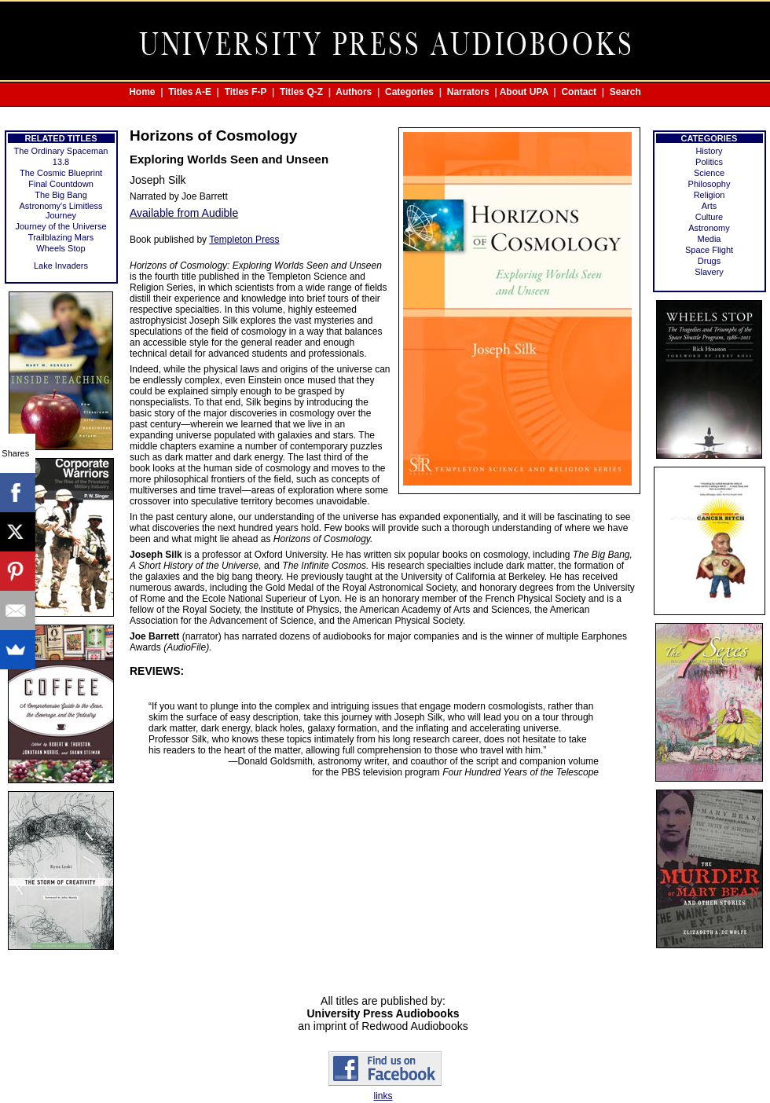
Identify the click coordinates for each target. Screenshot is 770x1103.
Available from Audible (184, 213)
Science (709, 173)
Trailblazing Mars (61, 237)
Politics (709, 162)
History (708, 151)
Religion (709, 195)
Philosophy (709, 184)
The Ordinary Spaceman (61, 151)
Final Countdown (61, 184)
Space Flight (709, 250)
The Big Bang (61, 195)
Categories (409, 91)
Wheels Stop (60, 248)
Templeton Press (244, 239)
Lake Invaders (61, 265)
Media (709, 239)
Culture (709, 217)
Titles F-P (246, 91)
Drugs (709, 261)
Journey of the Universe (60, 226)
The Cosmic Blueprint (61, 173)
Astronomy (709, 228)
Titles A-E (189, 91)
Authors (354, 91)
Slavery (709, 272)
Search (625, 91)
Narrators (468, 91)
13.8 (61, 162)
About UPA (524, 91)
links (382, 1095)
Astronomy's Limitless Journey (60, 210)
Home (142, 91)
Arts (709, 206)
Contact (578, 91)
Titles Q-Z (301, 91)
